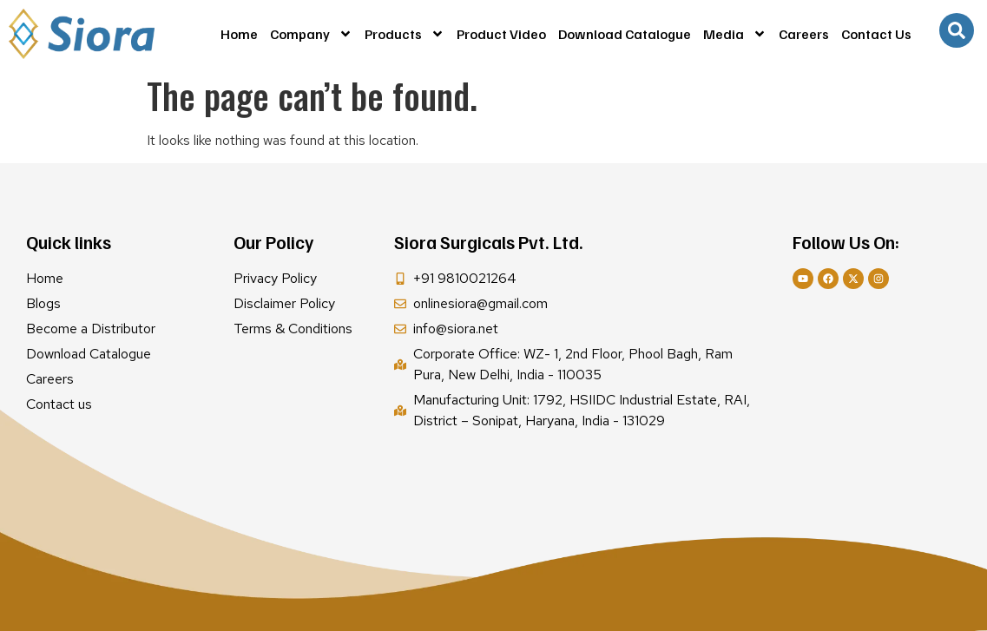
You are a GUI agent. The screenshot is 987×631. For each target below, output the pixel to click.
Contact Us (876, 34)
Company (311, 33)
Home (239, 34)
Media (735, 33)
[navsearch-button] (956, 30)
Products (404, 33)
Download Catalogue (624, 34)
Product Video (501, 34)
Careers (804, 34)
